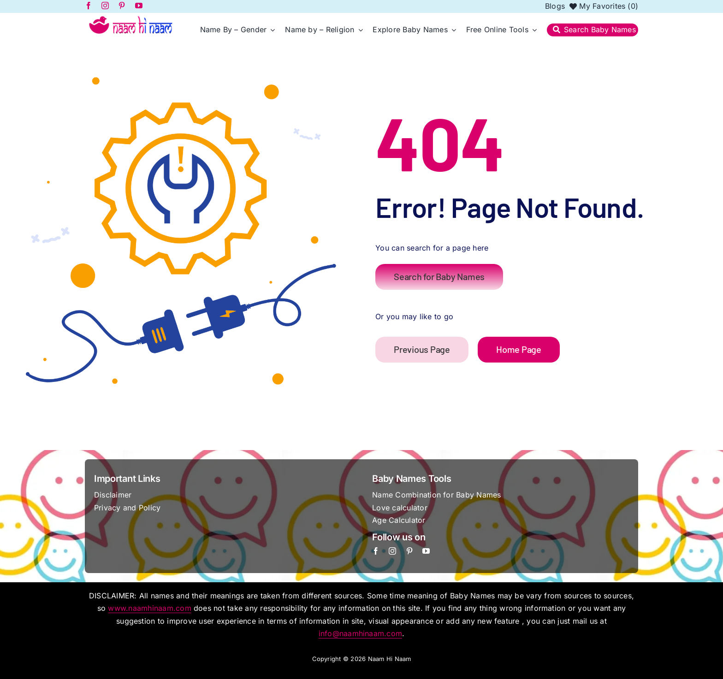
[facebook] (375, 551)
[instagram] (392, 551)
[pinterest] (409, 551)
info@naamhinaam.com (361, 633)
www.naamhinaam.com (149, 608)
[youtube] (426, 551)
